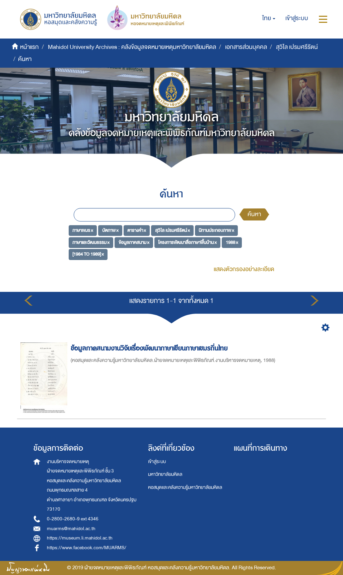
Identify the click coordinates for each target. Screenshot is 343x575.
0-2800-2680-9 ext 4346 (72, 519)
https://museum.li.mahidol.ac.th (80, 538)
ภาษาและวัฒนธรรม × (91, 242)
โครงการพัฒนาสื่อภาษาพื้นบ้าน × (187, 242)
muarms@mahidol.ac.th (71, 528)
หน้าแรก (29, 47)
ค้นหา (254, 214)
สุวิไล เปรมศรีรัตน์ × (172, 230)
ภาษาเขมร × (82, 230)
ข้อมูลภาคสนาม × (134, 242)
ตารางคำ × (136, 230)
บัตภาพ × (110, 230)
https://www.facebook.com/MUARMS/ (86, 548)
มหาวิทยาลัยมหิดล (165, 474)
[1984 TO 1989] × (88, 254)
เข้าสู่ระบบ (157, 461)
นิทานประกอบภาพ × (216, 230)
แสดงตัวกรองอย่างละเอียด (244, 269)
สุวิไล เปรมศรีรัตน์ (297, 47)
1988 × (232, 242)
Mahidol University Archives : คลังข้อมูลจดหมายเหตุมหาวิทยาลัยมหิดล (132, 47)
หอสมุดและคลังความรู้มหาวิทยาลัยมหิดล (185, 487)
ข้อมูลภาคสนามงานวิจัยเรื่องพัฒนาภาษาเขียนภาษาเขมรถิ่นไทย (150, 348)
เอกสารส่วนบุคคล (246, 47)
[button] (268, 18)
